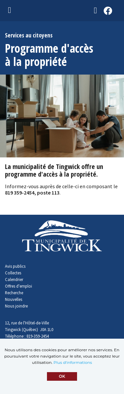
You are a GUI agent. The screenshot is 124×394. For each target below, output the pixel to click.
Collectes (13, 272)
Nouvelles (13, 299)
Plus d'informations (73, 362)
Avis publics (15, 266)
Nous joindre (16, 306)
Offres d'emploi (18, 286)
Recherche (14, 292)
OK (62, 376)
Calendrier (14, 279)
